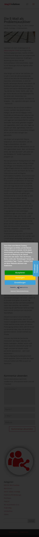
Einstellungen (20, 282)
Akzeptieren (20, 272)
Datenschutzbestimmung (22, 291)
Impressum (13, 291)
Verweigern (20, 277)
